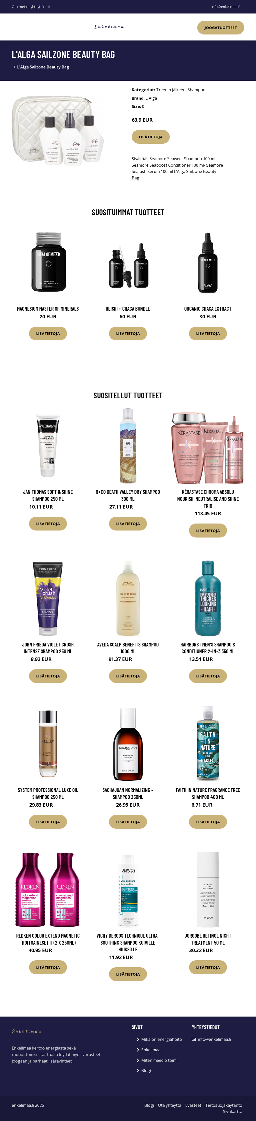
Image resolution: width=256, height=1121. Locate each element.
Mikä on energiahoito (161, 1039)
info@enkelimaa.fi (226, 6)
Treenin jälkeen (171, 89)
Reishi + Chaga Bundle (128, 308)
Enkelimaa (150, 1050)
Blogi (146, 1070)
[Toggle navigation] (18, 27)
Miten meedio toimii (159, 1060)
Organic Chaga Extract (208, 308)
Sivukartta (232, 1111)
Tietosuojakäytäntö (223, 1105)
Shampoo (197, 89)
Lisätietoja (150, 136)
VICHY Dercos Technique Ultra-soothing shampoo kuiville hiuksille (128, 942)
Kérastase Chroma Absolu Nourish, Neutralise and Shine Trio (208, 499)
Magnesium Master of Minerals (48, 308)
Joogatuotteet (220, 27)
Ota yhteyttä (169, 1105)
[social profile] (49, 6)
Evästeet (193, 1105)
